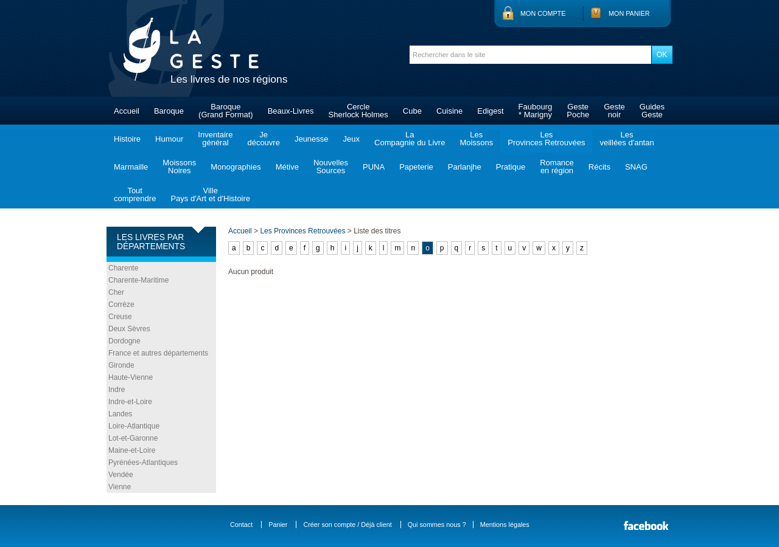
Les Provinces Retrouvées (302, 231)
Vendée (120, 474)
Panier (277, 524)
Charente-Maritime (138, 280)
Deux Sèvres (129, 329)
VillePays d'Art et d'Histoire (210, 194)
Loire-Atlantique (133, 426)
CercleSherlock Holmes (358, 110)
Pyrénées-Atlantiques (143, 462)
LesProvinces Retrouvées (546, 138)
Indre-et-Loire (130, 401)
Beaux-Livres (291, 110)
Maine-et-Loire (131, 450)
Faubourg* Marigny (536, 110)
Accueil (126, 110)
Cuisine (449, 110)
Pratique (510, 166)
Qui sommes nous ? (437, 524)
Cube (412, 110)
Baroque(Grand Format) (225, 110)
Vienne (119, 487)
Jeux (351, 138)
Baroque (169, 110)
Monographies (235, 166)
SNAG (636, 166)
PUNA (374, 166)
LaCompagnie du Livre (409, 138)
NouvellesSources (330, 166)
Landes (120, 414)
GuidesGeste (652, 110)
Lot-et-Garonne (133, 438)
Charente (123, 268)
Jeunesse (312, 138)
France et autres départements (158, 353)
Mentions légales (504, 524)
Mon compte (542, 13)
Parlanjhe (464, 166)
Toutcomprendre (135, 194)
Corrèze (121, 304)
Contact (241, 524)
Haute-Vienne (130, 377)
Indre (116, 389)
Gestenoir (614, 110)
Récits (599, 166)
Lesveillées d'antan (626, 138)
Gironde (121, 365)
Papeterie (416, 166)
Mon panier (629, 13)
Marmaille (131, 166)
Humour (169, 138)
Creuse (120, 316)
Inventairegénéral (215, 138)
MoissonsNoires (179, 166)
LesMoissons (476, 138)
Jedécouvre (263, 138)
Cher (116, 292)
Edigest (490, 110)
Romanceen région (557, 166)
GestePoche (578, 110)
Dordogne (124, 341)
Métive (287, 166)
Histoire (127, 138)
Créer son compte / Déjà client (347, 524)
